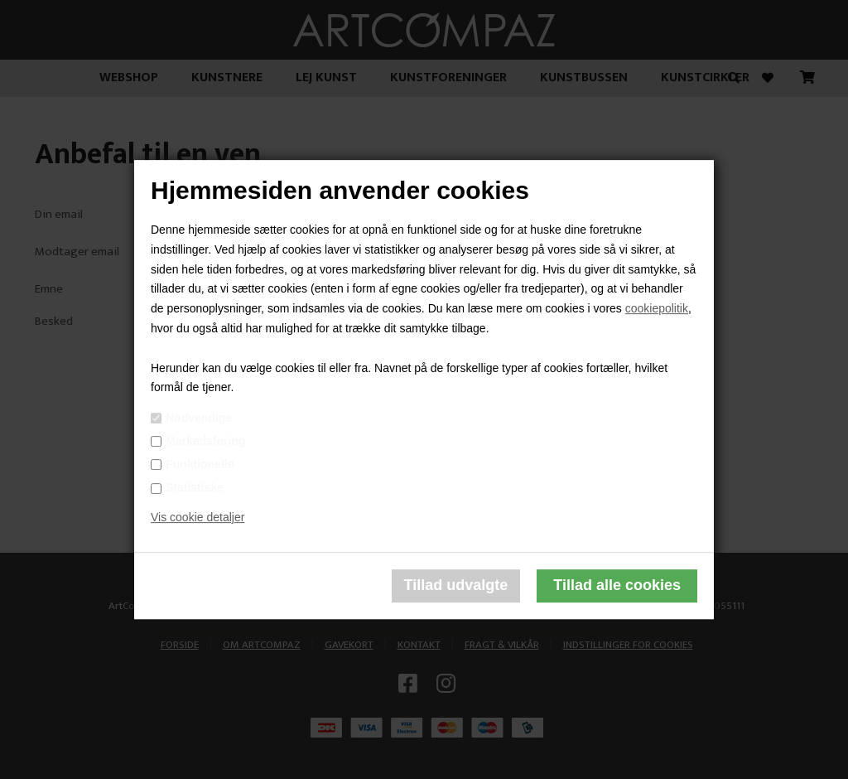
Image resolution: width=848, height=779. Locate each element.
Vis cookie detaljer (197, 517)
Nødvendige (199, 417)
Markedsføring (205, 441)
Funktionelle (200, 464)
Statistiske (195, 487)
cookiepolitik (656, 308)
